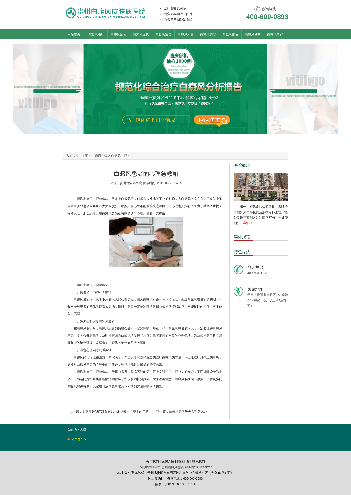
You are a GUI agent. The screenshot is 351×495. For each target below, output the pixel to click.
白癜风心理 (119, 156)
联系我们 (198, 461)
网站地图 (183, 461)
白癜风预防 (163, 34)
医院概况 (242, 165)
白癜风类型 (208, 34)
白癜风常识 (275, 34)
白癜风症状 (141, 34)
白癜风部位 (230, 34)
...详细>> (247, 223)
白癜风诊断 (253, 34)
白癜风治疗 (96, 34)
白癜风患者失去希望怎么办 (188, 411)
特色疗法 (242, 252)
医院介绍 (168, 461)
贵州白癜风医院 (131, 183)
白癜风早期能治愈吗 (178, 20)
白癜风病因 (118, 34)
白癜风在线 (100, 156)
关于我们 (152, 461)
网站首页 (74, 34)
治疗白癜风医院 (175, 8)
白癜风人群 (186, 34)
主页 (85, 156)
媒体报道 (242, 237)
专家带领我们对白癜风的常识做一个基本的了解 (115, 411)
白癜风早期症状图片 (178, 14)
